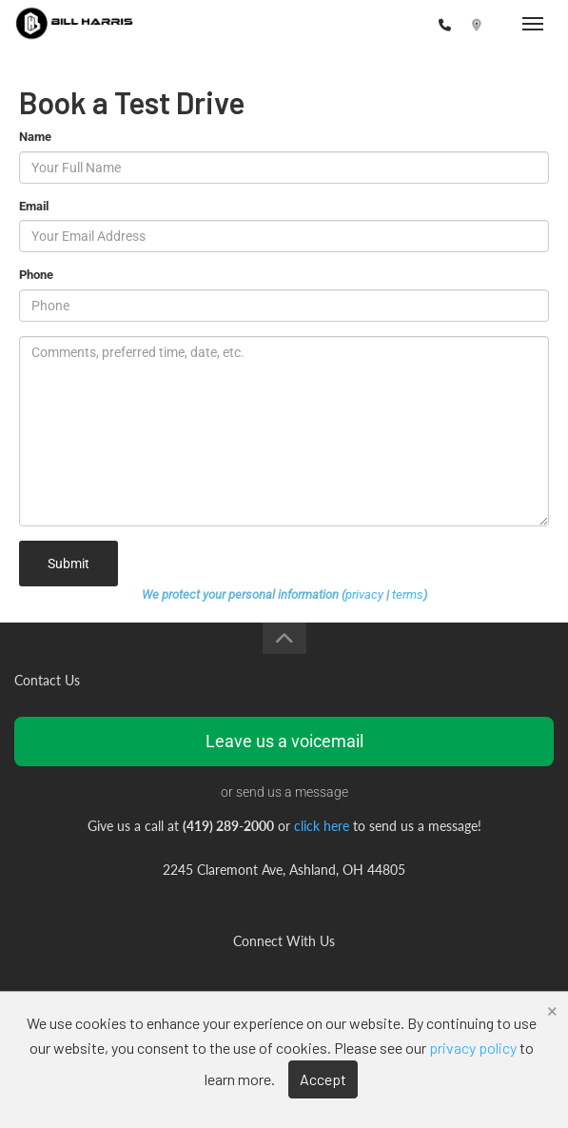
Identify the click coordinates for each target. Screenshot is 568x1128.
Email (34, 206)
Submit (68, 563)
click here (321, 826)
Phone (36, 274)
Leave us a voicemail (284, 741)
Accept (323, 1079)
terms (407, 594)
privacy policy (473, 1048)
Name (35, 136)
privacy (364, 594)
